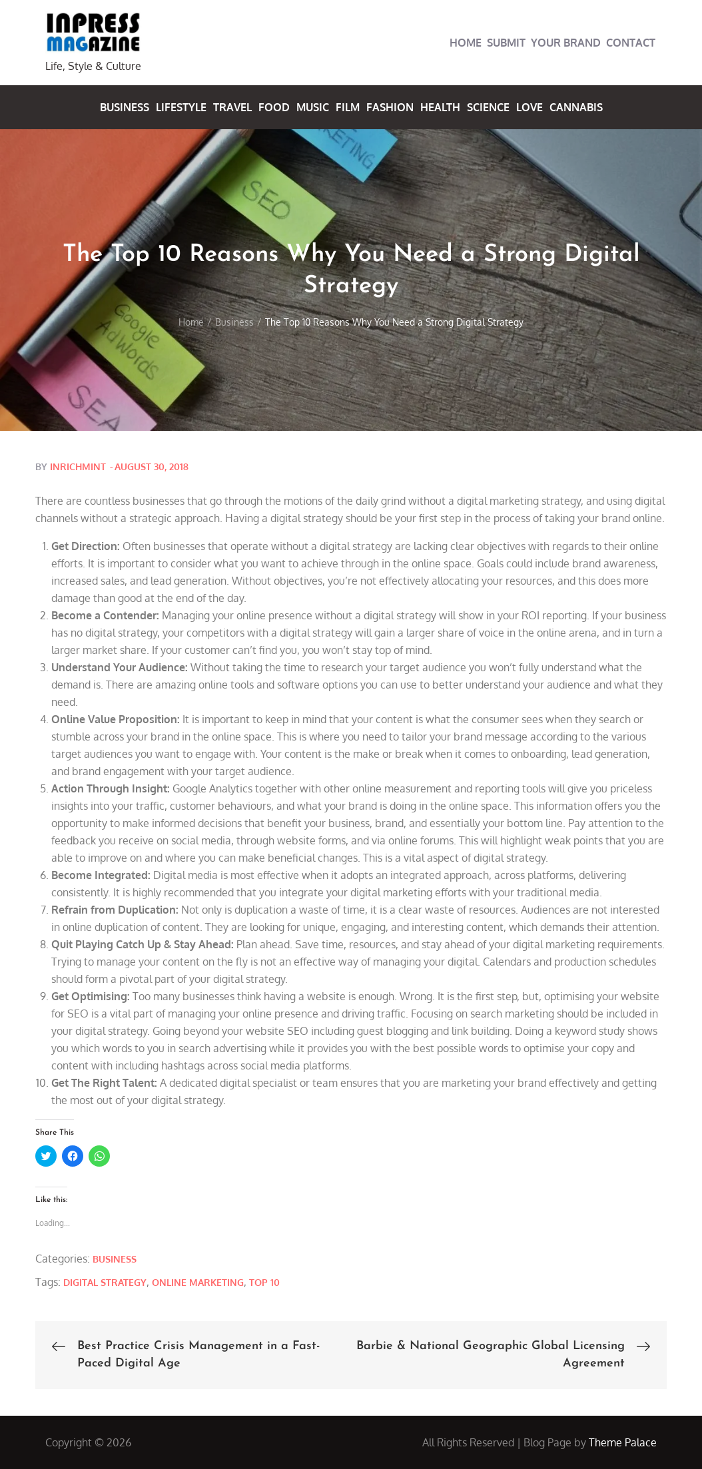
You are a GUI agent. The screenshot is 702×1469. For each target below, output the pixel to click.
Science (488, 107)
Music (312, 107)
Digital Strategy (105, 1282)
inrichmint (78, 466)
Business (124, 107)
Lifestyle (181, 107)
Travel (232, 107)
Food (274, 107)
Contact (630, 42)
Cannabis (576, 107)
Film (348, 107)
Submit (506, 42)
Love (529, 107)
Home (466, 42)
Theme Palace (623, 1442)
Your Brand (566, 42)
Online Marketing (198, 1282)
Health (440, 107)
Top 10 (264, 1282)
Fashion (390, 107)
